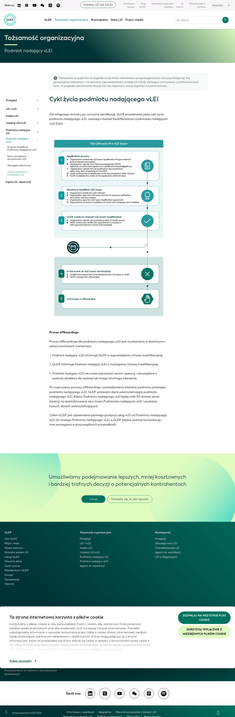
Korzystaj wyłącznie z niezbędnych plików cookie (204, 680)
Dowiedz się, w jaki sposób (129, 499)
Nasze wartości (13, 548)
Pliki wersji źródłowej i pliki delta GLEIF (27, 634)
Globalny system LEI (16, 552)
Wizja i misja (11, 543)
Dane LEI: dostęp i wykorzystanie (24, 616)
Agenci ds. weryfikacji (168, 552)
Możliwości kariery (129, 5)
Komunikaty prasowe (92, 630)
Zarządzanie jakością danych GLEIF (26, 652)
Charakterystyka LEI (167, 548)
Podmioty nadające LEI (18, 132)
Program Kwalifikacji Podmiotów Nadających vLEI (21, 148)
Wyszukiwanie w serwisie (197, 5)
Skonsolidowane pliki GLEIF (20, 630)
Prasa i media (134, 19)
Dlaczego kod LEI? (166, 543)
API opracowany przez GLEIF (22, 639)
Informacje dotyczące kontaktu (162, 5)
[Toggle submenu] (37, 100)
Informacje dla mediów (94, 634)
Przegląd (11, 100)
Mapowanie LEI (14, 643)
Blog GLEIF (143, 5)
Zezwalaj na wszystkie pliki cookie (204, 666)
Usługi (93, 499)
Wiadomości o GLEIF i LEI (95, 616)
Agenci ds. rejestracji (18, 182)
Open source (12, 566)
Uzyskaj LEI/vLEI (16, 123)
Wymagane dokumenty (19, 165)
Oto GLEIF (10, 539)
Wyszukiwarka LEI (15, 625)
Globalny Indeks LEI (16, 621)
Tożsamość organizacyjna (71, 19)
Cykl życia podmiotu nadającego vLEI (17, 173)
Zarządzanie (11, 579)
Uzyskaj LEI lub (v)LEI (98, 4)
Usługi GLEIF (12, 557)
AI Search (179, 5)
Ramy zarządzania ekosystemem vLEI (16, 158)
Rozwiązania (99, 19)
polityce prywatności (106, 698)
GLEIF (48, 19)
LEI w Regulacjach (166, 557)
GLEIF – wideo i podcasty (95, 625)
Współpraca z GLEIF (16, 570)
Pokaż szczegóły (21, 710)
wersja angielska (135, 85)
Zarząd (8, 575)
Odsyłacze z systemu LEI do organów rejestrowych (35, 648)
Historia (9, 584)
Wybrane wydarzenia (92, 639)
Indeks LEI (12, 116)
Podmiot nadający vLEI (17, 140)
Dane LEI (117, 19)
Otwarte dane (13, 561)
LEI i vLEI (11, 109)
